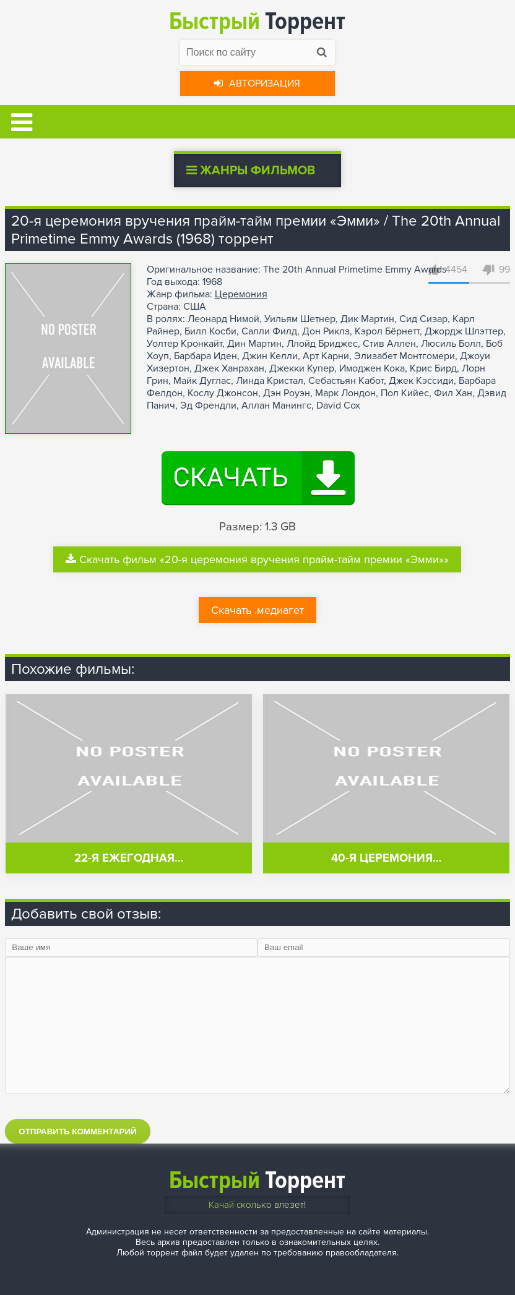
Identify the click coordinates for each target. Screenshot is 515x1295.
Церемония (241, 294)
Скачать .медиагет (257, 610)
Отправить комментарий (77, 1131)
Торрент (257, 21)
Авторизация (257, 83)
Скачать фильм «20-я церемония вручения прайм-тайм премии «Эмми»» (257, 559)
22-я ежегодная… (128, 858)
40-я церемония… (386, 858)
